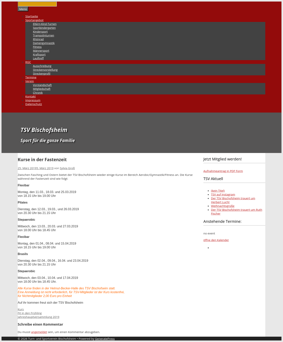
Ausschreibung (42, 66)
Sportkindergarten (44, 28)
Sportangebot (34, 20)
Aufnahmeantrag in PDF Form (223, 171)
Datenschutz (33, 104)
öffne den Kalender (216, 240)
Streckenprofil (41, 73)
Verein (29, 81)
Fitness (37, 47)
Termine (30, 77)
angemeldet (39, 332)
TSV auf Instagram (223, 194)
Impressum (32, 100)
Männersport (41, 50)
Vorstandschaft (42, 85)
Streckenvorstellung (45, 70)
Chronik (38, 92)
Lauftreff (38, 58)
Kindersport (40, 31)
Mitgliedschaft (41, 89)
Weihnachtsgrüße (222, 206)
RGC (28, 62)
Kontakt (30, 96)
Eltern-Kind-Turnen (45, 24)
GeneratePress (105, 338)
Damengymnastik (44, 43)
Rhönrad (38, 39)
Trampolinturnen (43, 35)
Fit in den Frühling (30, 313)
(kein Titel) (218, 190)
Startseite (31, 16)
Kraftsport (39, 54)
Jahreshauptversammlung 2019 (38, 317)
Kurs (21, 309)
